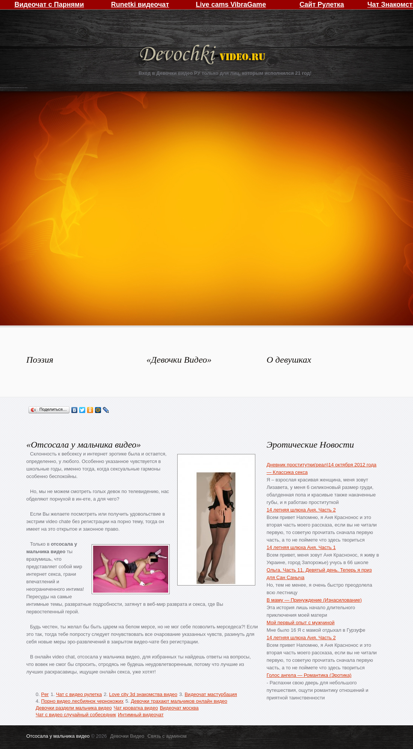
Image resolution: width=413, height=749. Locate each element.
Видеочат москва (179, 708)
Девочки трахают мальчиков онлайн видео (179, 701)
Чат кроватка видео (136, 708)
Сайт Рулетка (322, 4)
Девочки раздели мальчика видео (74, 708)
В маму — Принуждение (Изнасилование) (314, 600)
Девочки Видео (203, 55)
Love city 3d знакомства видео (143, 694)
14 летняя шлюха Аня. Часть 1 (301, 547)
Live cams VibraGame (231, 4)
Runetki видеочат (140, 4)
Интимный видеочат (141, 714)
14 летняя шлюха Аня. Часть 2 (301, 510)
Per (44, 694)
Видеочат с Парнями (49, 4)
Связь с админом (167, 736)
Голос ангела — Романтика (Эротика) (309, 675)
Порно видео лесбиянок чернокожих (82, 701)
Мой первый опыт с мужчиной (301, 622)
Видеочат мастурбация (211, 694)
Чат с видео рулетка (79, 694)
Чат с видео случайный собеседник (76, 714)
